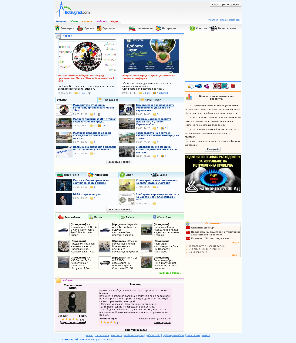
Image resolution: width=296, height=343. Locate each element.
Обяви (74, 21)
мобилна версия (134, 335)
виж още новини (119, 162)
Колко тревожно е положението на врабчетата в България (157, 181)
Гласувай (213, 149)
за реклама (102, 335)
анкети (206, 335)
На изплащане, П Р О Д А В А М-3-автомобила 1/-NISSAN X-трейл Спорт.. (84, 229)
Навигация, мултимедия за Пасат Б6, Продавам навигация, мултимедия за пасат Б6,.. (167, 250)
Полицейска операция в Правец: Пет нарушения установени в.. (94, 148)
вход (215, 4)
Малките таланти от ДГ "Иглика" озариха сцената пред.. (94, 120)
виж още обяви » (170, 273)
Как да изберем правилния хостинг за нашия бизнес (91, 181)
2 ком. (145, 93)
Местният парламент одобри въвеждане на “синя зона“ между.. (92, 136)
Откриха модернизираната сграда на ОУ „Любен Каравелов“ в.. (153, 122)
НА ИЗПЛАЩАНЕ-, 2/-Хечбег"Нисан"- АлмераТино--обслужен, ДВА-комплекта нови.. (81, 264)
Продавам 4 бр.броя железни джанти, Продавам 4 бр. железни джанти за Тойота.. (83, 249)
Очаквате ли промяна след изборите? (216, 97)
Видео (115, 21)
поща (223, 20)
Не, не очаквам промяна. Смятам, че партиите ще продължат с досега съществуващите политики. (212, 133)
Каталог (87, 21)
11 (164, 128)
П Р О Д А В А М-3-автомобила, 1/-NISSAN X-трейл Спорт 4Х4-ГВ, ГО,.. (124, 263)
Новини (61, 21)
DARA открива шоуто (87, 194)
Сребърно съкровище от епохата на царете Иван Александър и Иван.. (157, 197)
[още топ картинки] (73, 322)
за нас (89, 335)
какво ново (193, 335)
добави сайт (153, 335)
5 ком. (83, 316)
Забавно (101, 21)
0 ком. (80, 93)
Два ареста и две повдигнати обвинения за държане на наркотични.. (155, 108)
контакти (234, 20)
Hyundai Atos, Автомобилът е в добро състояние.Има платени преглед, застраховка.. (125, 231)
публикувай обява (173, 335)
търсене (213, 20)
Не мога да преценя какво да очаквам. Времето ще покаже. (212, 142)
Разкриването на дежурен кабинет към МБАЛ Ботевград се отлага (157, 136)
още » (235, 242)
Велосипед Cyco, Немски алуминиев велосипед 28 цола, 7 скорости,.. (167, 264)
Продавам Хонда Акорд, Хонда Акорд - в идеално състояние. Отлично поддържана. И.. (167, 232)
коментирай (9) (162, 322)
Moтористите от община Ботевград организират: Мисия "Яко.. (93, 108)
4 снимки (160, 93)
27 (101, 125)
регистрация (230, 4)
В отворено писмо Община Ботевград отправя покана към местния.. (156, 150)
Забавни (63, 316)
